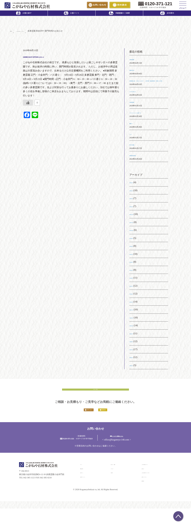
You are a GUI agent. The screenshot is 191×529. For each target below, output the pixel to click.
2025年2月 (134, 303)
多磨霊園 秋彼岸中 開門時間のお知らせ (56, 58)
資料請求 (146, 501)
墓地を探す (85, 489)
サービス (115, 489)
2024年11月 (135, 327)
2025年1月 (134, 311)
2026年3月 (134, 200)
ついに (133, 144)
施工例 (114, 493)
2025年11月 (135, 232)
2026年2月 (134, 208)
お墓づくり (85, 493)
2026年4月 (134, 192)
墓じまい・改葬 (118, 485)
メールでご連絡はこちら (136, 456)
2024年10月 (135, 335)
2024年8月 (134, 351)
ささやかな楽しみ (139, 101)
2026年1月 (134, 216)
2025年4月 (134, 288)
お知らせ (146, 489)
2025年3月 (134, 296)
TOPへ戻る (95, 402)
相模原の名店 (136, 71)
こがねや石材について (152, 485)
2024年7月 (134, 359)
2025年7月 (134, 264)
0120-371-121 (158, 3)
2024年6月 (134, 367)
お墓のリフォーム (88, 497)
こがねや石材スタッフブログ (155, 493)
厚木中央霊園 (136, 154)
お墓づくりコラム (150, 497)
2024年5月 (134, 375)
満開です (134, 133)
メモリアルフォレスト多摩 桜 (146, 122)
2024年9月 (134, 343)
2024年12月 (135, 319)
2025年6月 (134, 272)
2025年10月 (135, 240)
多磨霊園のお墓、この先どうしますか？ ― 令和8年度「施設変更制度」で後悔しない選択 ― (148, 86)
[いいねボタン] (28, 105)
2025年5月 (134, 280)
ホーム (83, 485)
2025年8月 (134, 256)
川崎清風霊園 (136, 61)
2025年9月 (134, 248)
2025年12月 (135, 224)
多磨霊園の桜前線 (139, 165)
